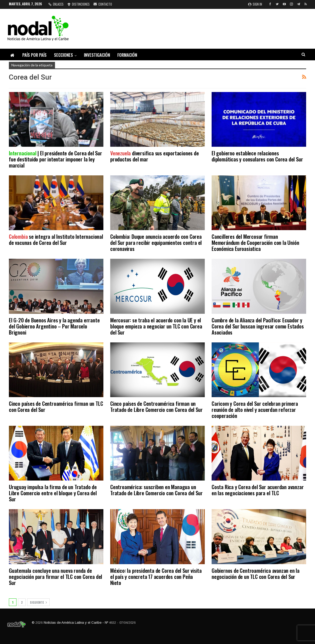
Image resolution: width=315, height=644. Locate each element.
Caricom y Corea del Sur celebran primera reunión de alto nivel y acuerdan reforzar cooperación (255, 409)
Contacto (103, 4)
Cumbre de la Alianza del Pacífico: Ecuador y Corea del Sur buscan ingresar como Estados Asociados (258, 326)
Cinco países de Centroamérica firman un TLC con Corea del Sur (56, 406)
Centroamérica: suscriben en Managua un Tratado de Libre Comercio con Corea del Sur (156, 490)
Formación (127, 55)
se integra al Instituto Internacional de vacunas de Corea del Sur (56, 239)
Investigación (97, 55)
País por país (34, 55)
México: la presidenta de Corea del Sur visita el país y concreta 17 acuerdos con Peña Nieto (156, 576)
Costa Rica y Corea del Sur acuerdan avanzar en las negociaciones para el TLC (258, 490)
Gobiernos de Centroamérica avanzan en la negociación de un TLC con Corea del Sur (256, 573)
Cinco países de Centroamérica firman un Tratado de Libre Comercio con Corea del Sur (156, 406)
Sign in (255, 4)
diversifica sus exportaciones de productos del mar (154, 156)
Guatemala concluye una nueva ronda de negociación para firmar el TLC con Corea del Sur (55, 576)
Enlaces (56, 4)
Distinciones (78, 4)
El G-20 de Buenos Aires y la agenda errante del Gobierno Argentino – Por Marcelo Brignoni (54, 326)
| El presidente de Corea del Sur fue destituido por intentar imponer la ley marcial (55, 159)
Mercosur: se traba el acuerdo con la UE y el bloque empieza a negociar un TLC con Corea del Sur (156, 326)
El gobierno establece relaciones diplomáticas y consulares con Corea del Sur (257, 156)
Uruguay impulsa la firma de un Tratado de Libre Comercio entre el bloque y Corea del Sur (53, 493)
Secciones (63, 55)
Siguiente (38, 602)
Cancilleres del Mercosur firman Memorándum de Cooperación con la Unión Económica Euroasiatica (255, 242)
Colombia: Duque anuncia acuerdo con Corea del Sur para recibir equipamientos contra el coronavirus (156, 242)
